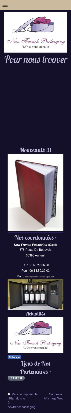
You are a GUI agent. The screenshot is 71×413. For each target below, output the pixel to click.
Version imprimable (23, 394)
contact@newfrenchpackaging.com (39, 277)
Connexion (56, 394)
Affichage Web (53, 398)
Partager (14, 357)
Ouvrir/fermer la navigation (35, 5)
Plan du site (17, 398)
